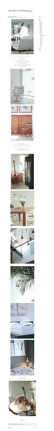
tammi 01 (41, 46)
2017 (39, 21)
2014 (39, 49)
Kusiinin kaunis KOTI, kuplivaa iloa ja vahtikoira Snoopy (17, 17)
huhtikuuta (41, 28)
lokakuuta (41, 23)
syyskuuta (41, 24)
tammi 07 (41, 42)
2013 (39, 50)
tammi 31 (41, 31)
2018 (39, 20)
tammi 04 (41, 44)
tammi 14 (41, 38)
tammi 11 (41, 40)
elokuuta (40, 25)
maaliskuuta (41, 29)
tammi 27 (41, 32)
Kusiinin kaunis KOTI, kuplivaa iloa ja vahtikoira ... (43, 35)
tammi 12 (41, 39)
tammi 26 (41, 33)
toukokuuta (41, 27)
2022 (39, 17)
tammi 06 (41, 43)
